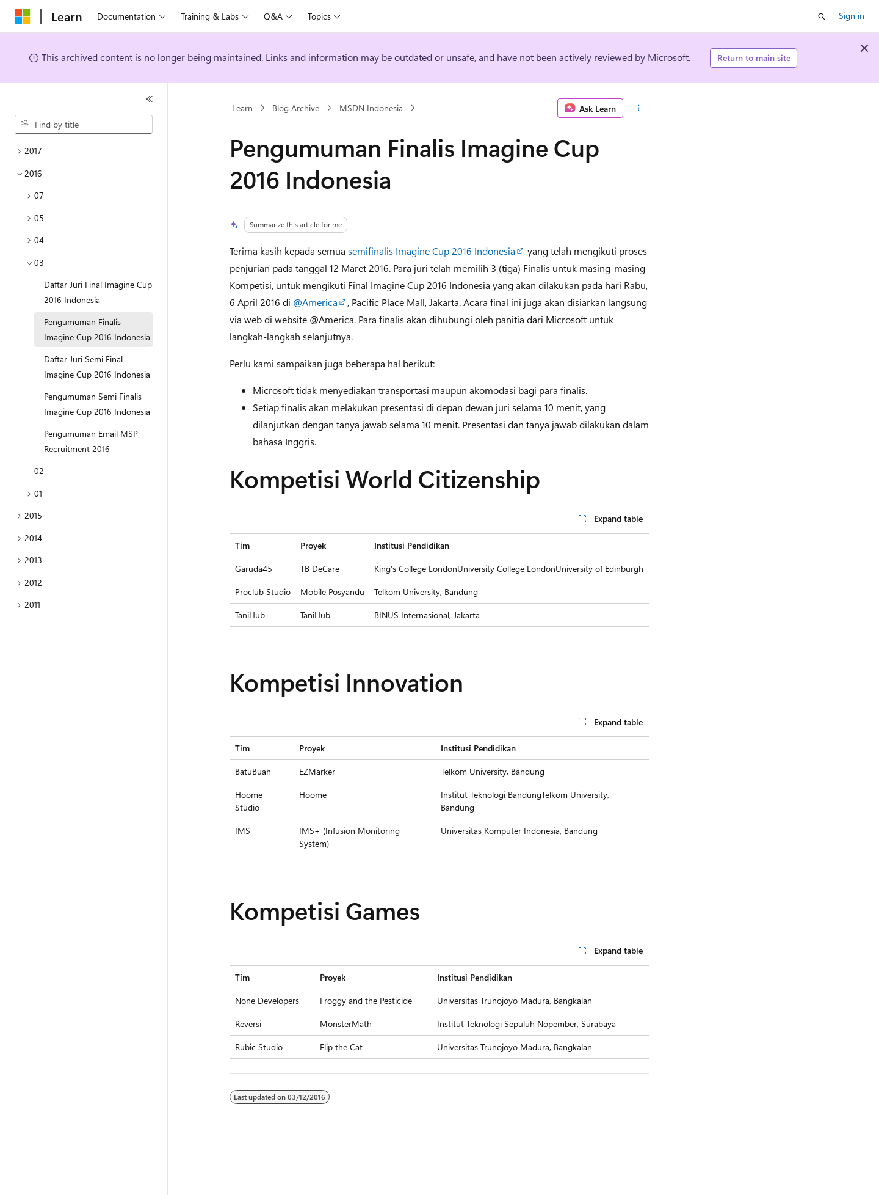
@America (315, 302)
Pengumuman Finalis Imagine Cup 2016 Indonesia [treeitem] (97, 329)
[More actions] (638, 108)
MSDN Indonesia (371, 108)
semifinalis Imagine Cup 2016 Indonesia (431, 250)
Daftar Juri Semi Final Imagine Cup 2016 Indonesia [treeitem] (97, 366)
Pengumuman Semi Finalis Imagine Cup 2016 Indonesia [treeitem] (97, 403)
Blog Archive (295, 108)
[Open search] (821, 16)
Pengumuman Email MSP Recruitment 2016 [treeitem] (91, 441)
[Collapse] (149, 99)
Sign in (851, 15)
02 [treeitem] (39, 471)
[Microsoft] (23, 16)
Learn (242, 108)
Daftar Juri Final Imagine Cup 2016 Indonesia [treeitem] (98, 292)
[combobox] (84, 124)
